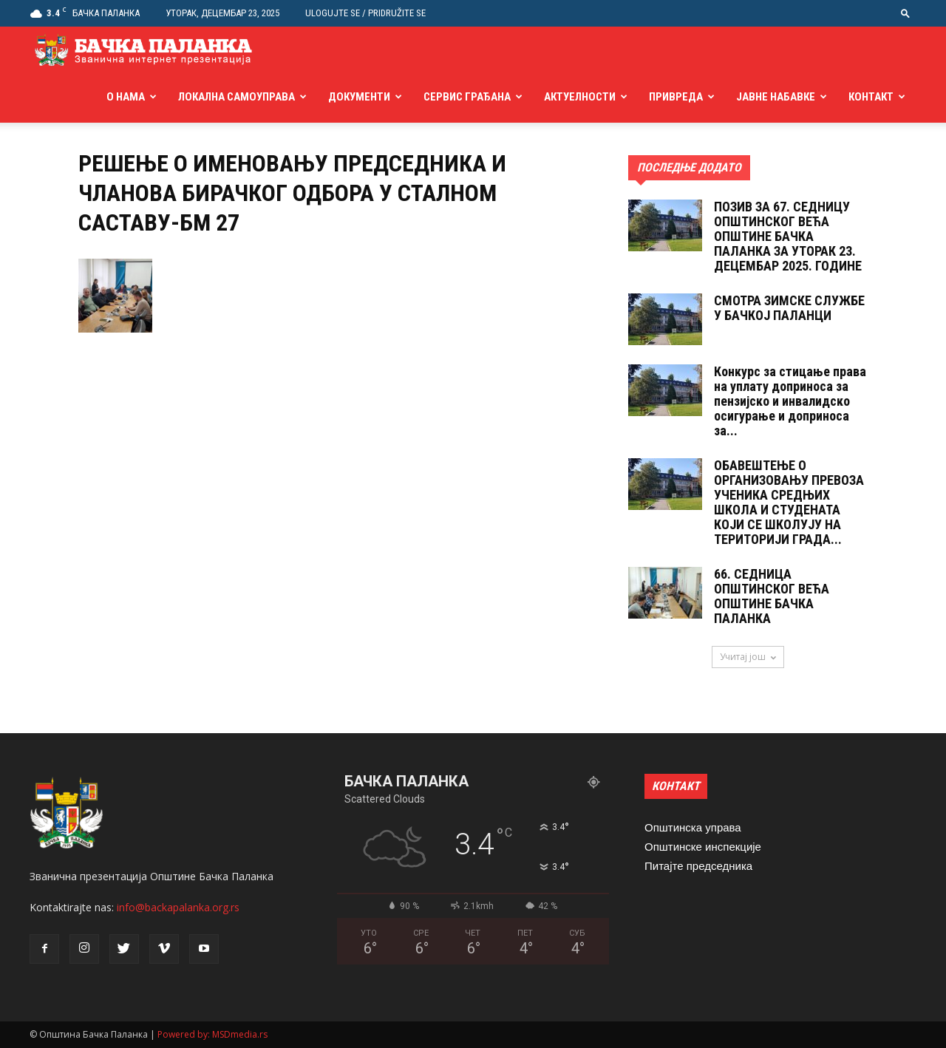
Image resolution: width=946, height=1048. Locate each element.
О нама (125, 96)
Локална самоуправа (236, 96)
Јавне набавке (775, 96)
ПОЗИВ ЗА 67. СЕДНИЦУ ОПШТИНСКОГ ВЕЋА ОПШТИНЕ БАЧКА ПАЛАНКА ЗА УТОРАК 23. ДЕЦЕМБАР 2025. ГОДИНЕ (788, 236)
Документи (359, 96)
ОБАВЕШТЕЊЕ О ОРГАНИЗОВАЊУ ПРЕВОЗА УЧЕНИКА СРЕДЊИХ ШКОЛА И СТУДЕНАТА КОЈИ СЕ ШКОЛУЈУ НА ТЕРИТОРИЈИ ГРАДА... (789, 502)
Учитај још (748, 656)
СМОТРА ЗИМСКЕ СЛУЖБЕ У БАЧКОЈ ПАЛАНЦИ (789, 308)
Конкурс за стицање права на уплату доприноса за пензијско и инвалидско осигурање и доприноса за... (790, 401)
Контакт (871, 96)
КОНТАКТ (676, 786)
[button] (905, 12)
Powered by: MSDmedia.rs (212, 1034)
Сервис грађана (467, 96)
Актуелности (580, 96)
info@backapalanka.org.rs (178, 907)
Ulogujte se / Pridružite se (365, 12)
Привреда (676, 96)
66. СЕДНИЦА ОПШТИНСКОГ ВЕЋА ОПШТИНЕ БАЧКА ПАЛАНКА (771, 596)
